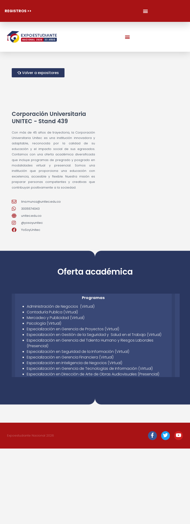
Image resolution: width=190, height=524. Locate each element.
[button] (145, 11)
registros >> (18, 11)
